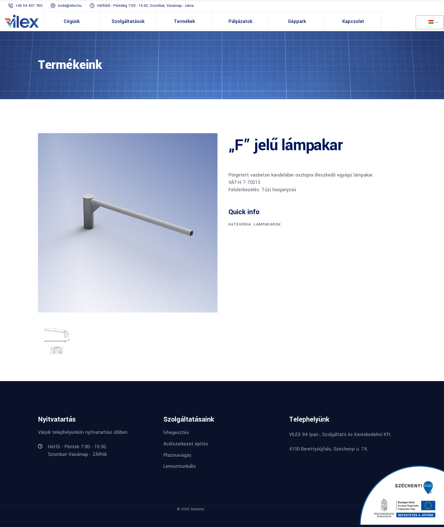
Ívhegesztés (176, 432)
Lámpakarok (267, 224)
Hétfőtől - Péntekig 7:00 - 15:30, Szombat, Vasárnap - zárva (145, 5)
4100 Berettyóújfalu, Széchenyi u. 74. (328, 449)
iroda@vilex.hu (70, 5)
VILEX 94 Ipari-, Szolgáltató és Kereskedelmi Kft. (340, 434)
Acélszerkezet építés (185, 444)
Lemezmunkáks (179, 466)
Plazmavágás (177, 455)
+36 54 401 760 (29, 5)
